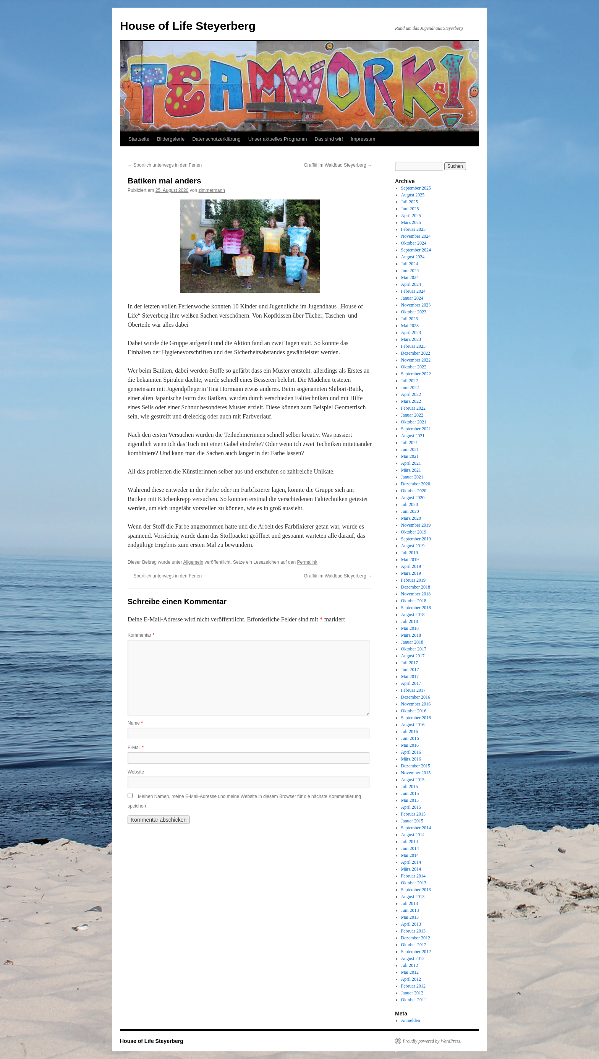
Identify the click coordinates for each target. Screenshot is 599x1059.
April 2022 (411, 394)
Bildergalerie (171, 139)
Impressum (363, 139)
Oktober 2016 (413, 711)
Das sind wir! (329, 139)
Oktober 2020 (413, 490)
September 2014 (416, 827)
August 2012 (413, 958)
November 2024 (416, 236)
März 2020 (411, 518)
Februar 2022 (413, 408)
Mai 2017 (410, 676)
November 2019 (416, 525)
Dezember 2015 (415, 766)
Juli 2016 (409, 731)
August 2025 (413, 195)
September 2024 (416, 250)
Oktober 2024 (413, 243)
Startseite (138, 139)
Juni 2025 (410, 208)
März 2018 (411, 635)
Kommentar (141, 635)
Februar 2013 (413, 931)
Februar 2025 (413, 229)
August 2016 (413, 724)
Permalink (307, 562)
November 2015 (416, 772)
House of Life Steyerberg (188, 25)
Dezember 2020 (415, 484)
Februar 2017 (413, 690)
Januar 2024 (412, 298)
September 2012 (416, 951)
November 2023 (416, 305)
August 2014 (413, 834)
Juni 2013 (410, 910)
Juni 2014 (410, 848)
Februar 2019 (413, 580)
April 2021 (411, 463)
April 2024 (411, 284)
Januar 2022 (412, 415)
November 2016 (416, 704)
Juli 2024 (409, 263)
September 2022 (416, 373)
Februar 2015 (413, 814)
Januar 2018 (412, 642)
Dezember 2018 (415, 587)
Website (136, 772)
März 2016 (411, 759)
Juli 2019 (409, 552)
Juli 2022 (409, 380)
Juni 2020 (410, 511)
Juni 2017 (410, 669)
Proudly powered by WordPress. (432, 1041)
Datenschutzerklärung (216, 139)
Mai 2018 (410, 628)
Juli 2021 (409, 442)
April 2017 (411, 683)
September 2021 (416, 428)
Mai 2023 (410, 325)
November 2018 (416, 594)
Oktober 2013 (413, 882)
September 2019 (416, 539)
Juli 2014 (409, 841)
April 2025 (411, 215)
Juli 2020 (409, 504)
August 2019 (413, 545)
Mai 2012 (410, 972)
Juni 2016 (410, 738)
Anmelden (410, 1020)
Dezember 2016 (415, 697)
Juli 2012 (409, 965)
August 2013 (413, 896)
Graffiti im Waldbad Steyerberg (338, 165)
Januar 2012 (412, 993)
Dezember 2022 (415, 353)
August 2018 (413, 614)
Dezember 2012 (415, 938)
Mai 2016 (410, 745)
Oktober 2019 (413, 532)
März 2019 (411, 573)
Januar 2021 (412, 477)
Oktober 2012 (413, 944)
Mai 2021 (410, 456)
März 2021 (411, 470)
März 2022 (411, 401)
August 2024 (413, 256)
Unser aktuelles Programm (277, 139)
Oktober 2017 (413, 649)
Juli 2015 (409, 786)
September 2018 (416, 607)
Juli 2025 (409, 201)
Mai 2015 (410, 800)
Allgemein (193, 562)
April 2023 (411, 332)
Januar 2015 (412, 821)
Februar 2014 (413, 876)
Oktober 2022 (413, 367)
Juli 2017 (409, 662)
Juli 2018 (409, 621)
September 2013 (416, 889)
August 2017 (413, 655)
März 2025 (411, 222)
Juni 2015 (410, 793)
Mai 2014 (410, 855)
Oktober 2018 (413, 600)
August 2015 (413, 779)
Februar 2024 (413, 291)
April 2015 (411, 807)
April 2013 (411, 924)
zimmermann (212, 190)
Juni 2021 (410, 449)
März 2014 (411, 869)
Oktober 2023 (413, 312)
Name (135, 723)
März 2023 (411, 339)
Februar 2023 (413, 346)
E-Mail (136, 747)
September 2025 (416, 188)
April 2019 (411, 566)
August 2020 (413, 497)
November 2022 (416, 360)
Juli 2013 (409, 903)
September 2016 (416, 717)
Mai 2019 (410, 559)
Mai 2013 (410, 917)
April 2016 (411, 752)
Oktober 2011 (413, 999)
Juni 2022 (410, 387)
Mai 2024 (410, 277)
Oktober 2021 (413, 422)
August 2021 (413, 435)
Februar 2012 (413, 986)
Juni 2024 (410, 270)
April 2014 (411, 862)
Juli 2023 (409, 318)
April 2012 (411, 979)
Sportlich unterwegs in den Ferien (165, 165)
